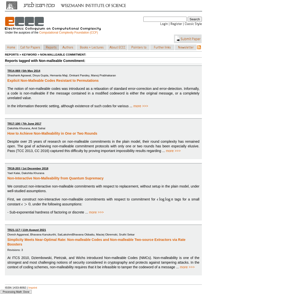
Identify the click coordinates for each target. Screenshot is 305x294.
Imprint (32, 287)
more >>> (140, 106)
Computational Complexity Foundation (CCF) (68, 32)
